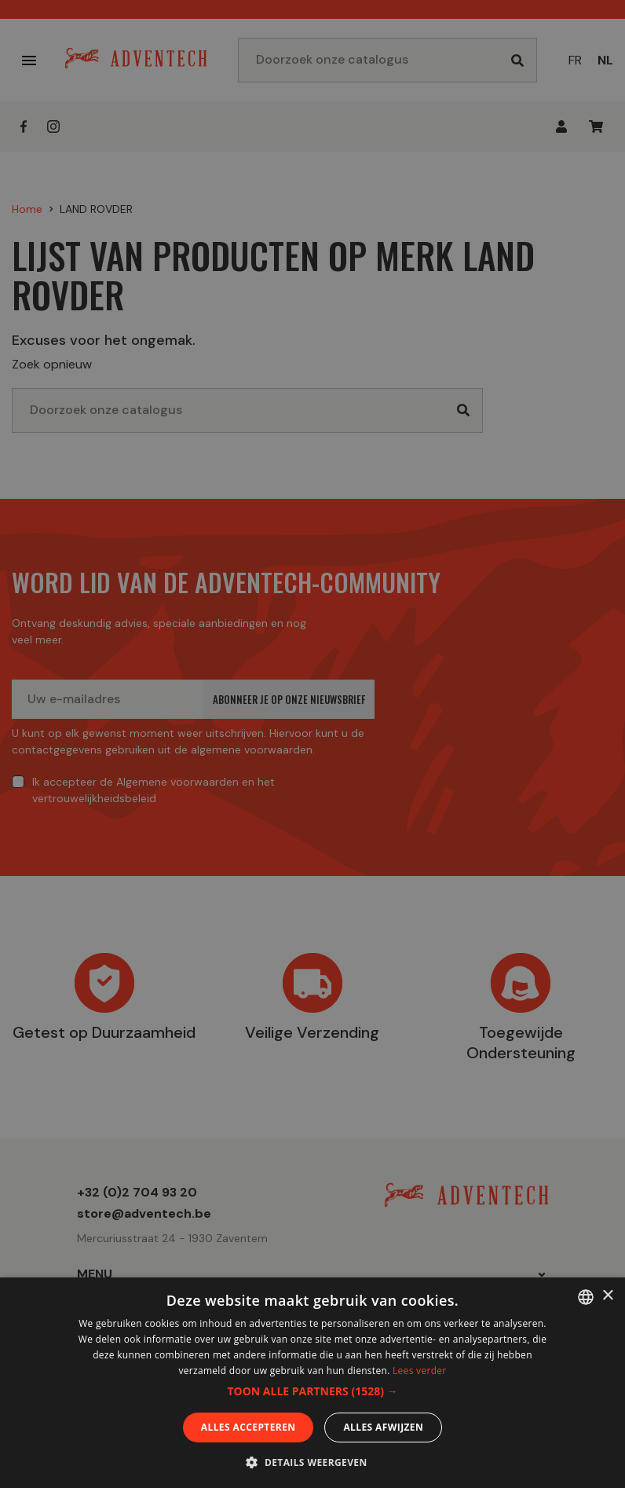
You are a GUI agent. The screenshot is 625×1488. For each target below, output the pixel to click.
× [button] (607, 1296)
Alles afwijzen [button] (383, 1427)
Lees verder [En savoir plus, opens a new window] (420, 1370)
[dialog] (312, 744)
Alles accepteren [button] (248, 1427)
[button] (312, 1391)
